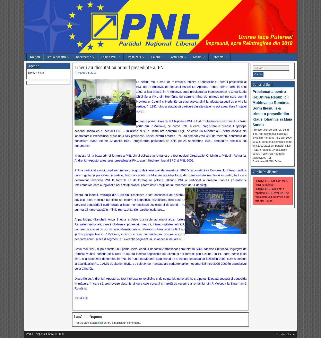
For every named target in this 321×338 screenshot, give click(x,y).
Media (197, 57)
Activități (177, 57)
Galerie (156, 57)
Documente (83, 57)
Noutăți (35, 57)
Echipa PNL (108, 57)
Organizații (134, 57)
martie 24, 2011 (87, 72)
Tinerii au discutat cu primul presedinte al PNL (120, 67)
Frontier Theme (285, 334)
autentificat (96, 322)
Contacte (218, 57)
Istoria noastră (56, 57)
